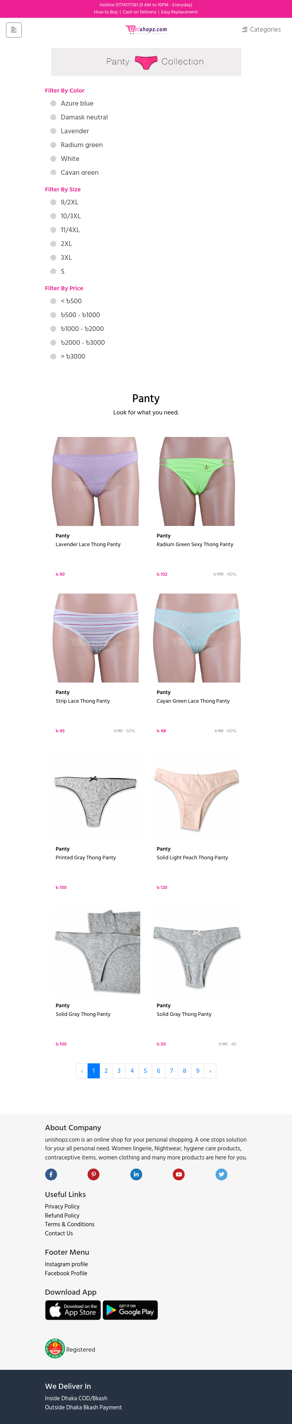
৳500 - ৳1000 (75, 315)
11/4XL (65, 230)
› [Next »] (210, 1071)
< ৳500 (66, 301)
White (65, 158)
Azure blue (72, 103)
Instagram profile (66, 1264)
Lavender (69, 131)
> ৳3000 (68, 356)
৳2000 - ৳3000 (77, 342)
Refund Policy (62, 1216)
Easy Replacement (179, 12)
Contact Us (59, 1234)
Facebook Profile (66, 1273)
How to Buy (106, 12)
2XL (61, 243)
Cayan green (74, 172)
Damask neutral (79, 117)
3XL (61, 257)
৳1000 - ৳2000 (77, 328)
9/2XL (64, 202)
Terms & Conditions (70, 1224)
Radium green (76, 145)
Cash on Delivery (139, 12)
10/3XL (65, 216)
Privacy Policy (62, 1207)
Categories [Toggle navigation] (261, 29)
